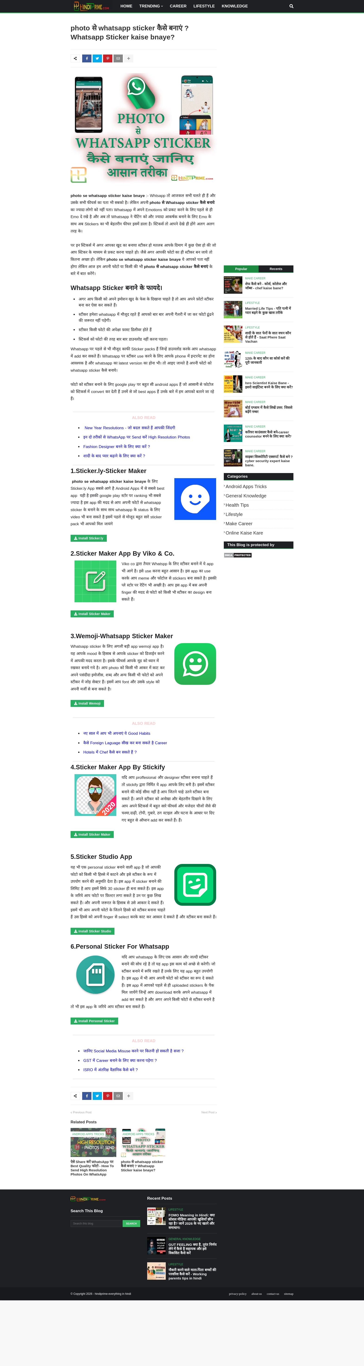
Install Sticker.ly (90, 538)
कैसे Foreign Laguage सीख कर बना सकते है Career (125, 743)
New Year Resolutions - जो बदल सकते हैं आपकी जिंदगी (130, 428)
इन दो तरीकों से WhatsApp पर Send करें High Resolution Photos (136, 437)
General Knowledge (246, 495)
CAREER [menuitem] (178, 6)
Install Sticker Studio (94, 931)
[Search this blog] (96, 1223)
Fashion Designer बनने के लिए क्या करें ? (116, 447)
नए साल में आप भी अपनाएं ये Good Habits (116, 733)
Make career (239, 523)
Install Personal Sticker (96, 1021)
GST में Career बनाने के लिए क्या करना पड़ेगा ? (120, 1060)
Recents (276, 269)
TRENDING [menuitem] (149, 6)
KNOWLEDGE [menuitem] (235, 6)
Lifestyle (234, 514)
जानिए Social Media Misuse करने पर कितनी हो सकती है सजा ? (133, 1051)
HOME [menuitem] (126, 6)
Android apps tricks (246, 486)
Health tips (237, 505)
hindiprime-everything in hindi (113, 1293)
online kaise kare (244, 532)
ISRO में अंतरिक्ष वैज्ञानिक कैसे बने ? (110, 1070)
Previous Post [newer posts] (82, 1112)
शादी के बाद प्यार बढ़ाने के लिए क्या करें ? (114, 456)
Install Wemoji (89, 703)
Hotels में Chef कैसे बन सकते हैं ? (110, 752)
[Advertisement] (258, 140)
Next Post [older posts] (208, 1112)
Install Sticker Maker (94, 614)
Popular (241, 269)
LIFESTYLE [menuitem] (204, 6)
